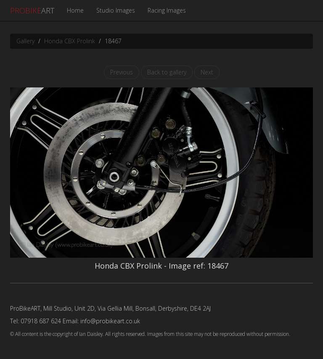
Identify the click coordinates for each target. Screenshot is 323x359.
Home (75, 10)
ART (32, 10)
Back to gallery (166, 72)
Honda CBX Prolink (69, 41)
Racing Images (167, 10)
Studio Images (115, 10)
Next (207, 72)
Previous (121, 72)
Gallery (25, 41)
